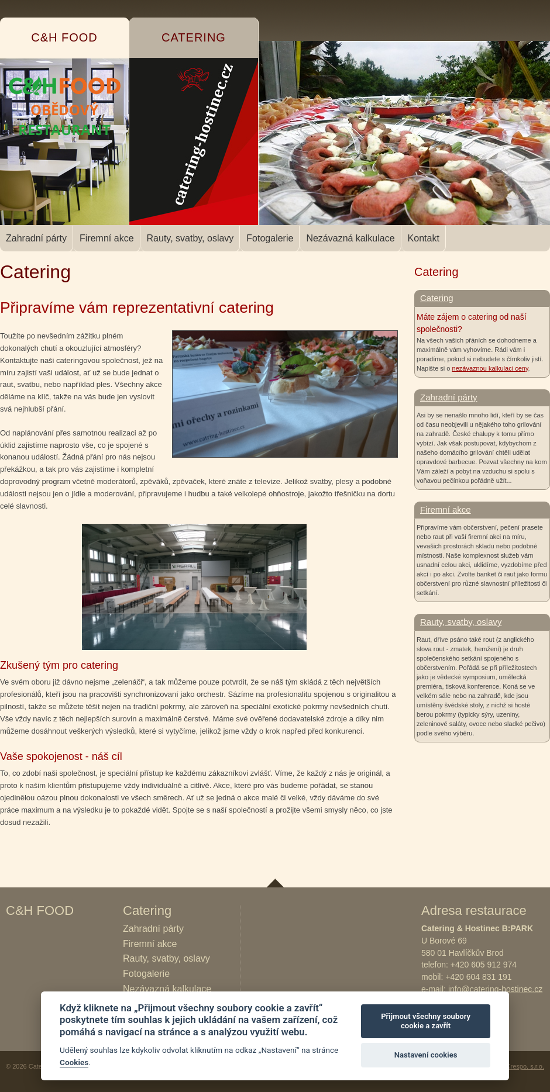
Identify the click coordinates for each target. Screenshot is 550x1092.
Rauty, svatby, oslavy (190, 238)
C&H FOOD (40, 910)
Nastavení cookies (426, 1054)
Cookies (74, 1062)
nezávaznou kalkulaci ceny (490, 368)
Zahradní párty (36, 238)
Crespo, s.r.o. (525, 1066)
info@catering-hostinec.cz (495, 989)
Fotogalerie (269, 238)
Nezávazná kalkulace (350, 238)
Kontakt (423, 238)
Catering (436, 298)
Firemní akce (106, 238)
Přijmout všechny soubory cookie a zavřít (425, 1021)
